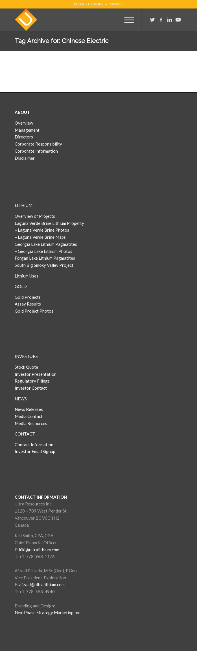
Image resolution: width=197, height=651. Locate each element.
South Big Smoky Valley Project (44, 265)
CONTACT (25, 433)
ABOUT (22, 112)
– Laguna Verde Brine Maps (40, 237)
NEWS (21, 398)
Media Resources (31, 423)
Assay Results (28, 303)
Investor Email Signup (35, 451)
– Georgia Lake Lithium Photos (43, 251)
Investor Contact (31, 387)
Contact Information (34, 444)
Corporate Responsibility (38, 143)
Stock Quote (26, 367)
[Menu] (126, 19)
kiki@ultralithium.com (39, 549)
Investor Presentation (35, 374)
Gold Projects (28, 297)
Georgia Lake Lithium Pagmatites (46, 244)
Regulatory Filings (32, 380)
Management (27, 130)
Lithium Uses (26, 275)
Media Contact (29, 416)
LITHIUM (23, 205)
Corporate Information (36, 150)
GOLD (21, 286)
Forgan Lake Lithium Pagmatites (45, 258)
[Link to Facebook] (161, 19)
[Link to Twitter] (152, 19)
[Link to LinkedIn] (169, 19)
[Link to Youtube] (178, 19)
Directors (24, 136)
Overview (24, 122)
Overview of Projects (35, 216)
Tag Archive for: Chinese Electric (61, 40)
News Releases (29, 409)
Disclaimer (25, 158)
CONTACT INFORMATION (41, 497)
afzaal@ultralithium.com (42, 584)
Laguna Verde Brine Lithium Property (49, 223)
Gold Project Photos (34, 310)
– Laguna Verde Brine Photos (42, 229)
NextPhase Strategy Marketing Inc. (48, 612)
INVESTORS (26, 356)
